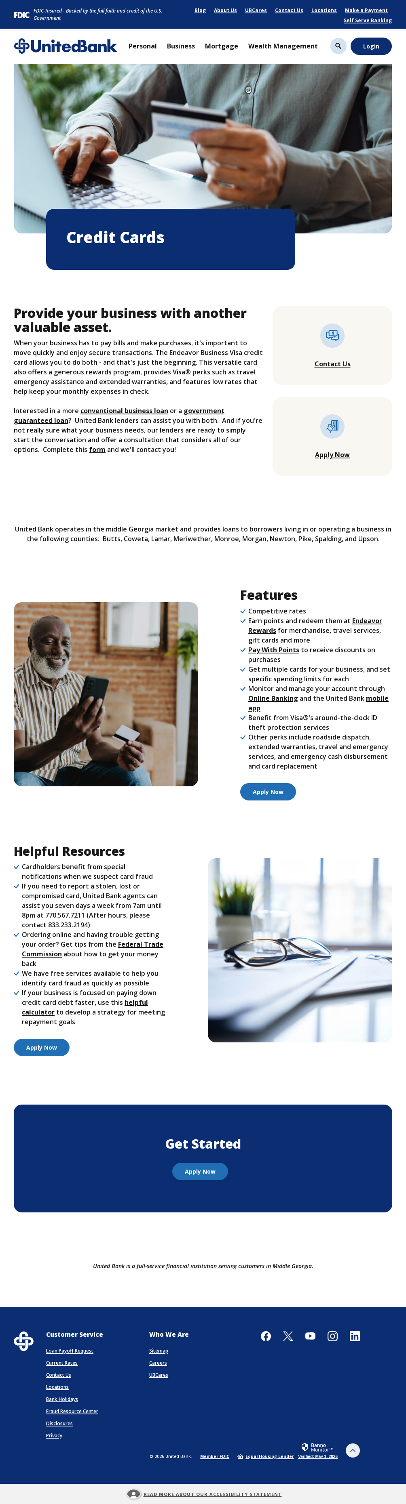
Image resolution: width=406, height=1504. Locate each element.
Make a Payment (366, 10)
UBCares (256, 10)
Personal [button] (143, 46)
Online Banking (273, 698)
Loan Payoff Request (69, 1350)
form (97, 449)
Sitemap (158, 1350)
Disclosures (59, 1423)
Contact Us (289, 10)
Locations (324, 10)
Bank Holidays (62, 1399)
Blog (200, 10)
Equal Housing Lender (265, 1456)
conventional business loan (124, 410)
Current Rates (62, 1362)
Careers (158, 1362)
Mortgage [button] (221, 46)
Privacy (54, 1435)
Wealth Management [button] (283, 46)
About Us (225, 10)
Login (371, 46)
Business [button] (181, 46)
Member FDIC (214, 1456)
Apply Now (332, 454)
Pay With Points (273, 649)
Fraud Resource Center (72, 1411)
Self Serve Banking (368, 20)
